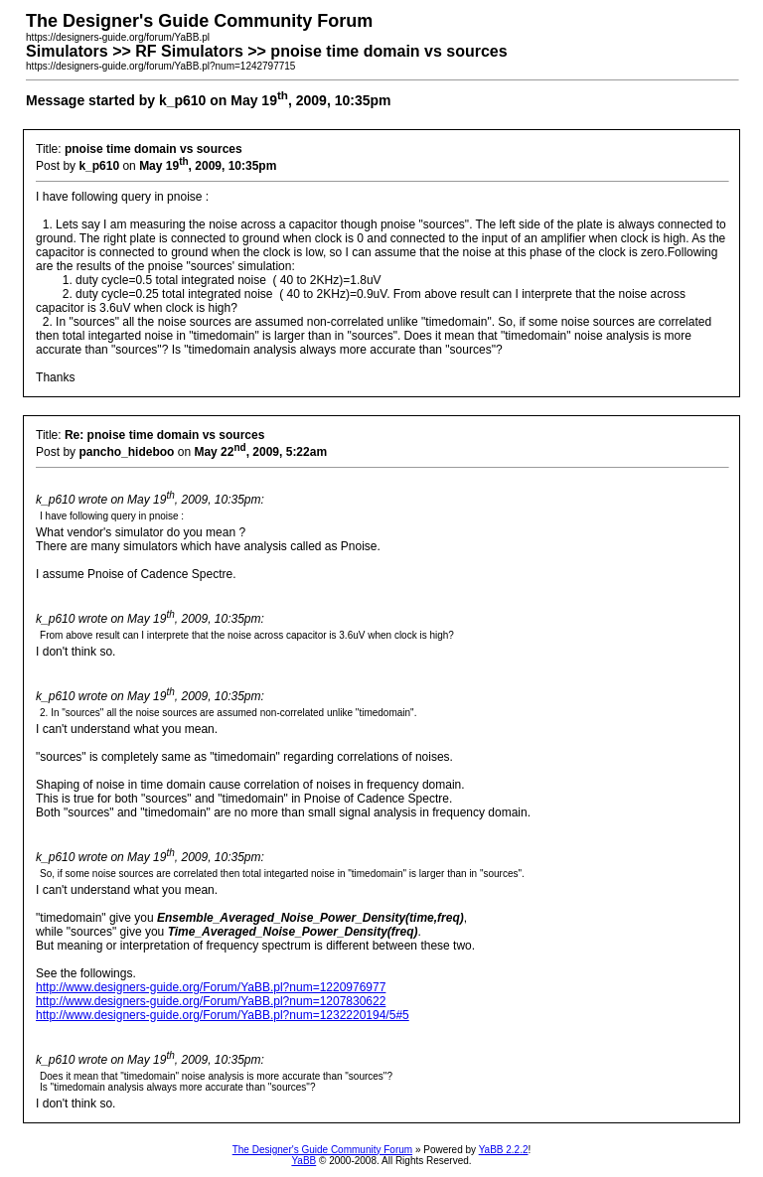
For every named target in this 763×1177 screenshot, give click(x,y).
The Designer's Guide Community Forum (322, 1149)
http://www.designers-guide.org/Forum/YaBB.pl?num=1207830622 (210, 1001)
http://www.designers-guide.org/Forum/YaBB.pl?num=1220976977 (210, 987)
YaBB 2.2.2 (504, 1149)
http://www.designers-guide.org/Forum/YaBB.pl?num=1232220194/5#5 (222, 1015)
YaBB (303, 1160)
